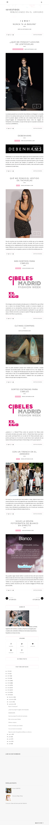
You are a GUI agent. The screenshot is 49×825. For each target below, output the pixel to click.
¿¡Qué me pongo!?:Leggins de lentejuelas (24, 43)
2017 (8, 676)
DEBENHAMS (24, 136)
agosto (10, 734)
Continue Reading (37, 34)
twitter (21, 645)
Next (39, 106)
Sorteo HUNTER (16, 788)
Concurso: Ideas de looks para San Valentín (16, 803)
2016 (8, 678)
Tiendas (17, 140)
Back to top (39, 823)
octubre (11, 701)
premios (18, 268)
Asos (18, 185)
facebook (11, 645)
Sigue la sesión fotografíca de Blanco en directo (24, 523)
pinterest (22, 651)
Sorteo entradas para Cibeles (24, 390)
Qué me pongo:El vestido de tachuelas (24, 179)
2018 (8, 673)
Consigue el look (18, 49)
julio (10, 736)
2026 (8, 671)
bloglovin (33, 645)
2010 (8, 692)
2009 (8, 694)
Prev (35, 106)
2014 (8, 683)
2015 (8, 680)
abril (10, 743)
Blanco (18, 530)
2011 (8, 690)
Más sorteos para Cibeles (24, 262)
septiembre (11, 704)
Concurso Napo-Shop (17, 796)
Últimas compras (24, 326)
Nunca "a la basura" (24, 24)
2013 (8, 685)
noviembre (11, 699)
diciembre (11, 697)
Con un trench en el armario (24, 453)
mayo (10, 741)
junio (10, 739)
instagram (11, 651)
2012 (8, 687)
